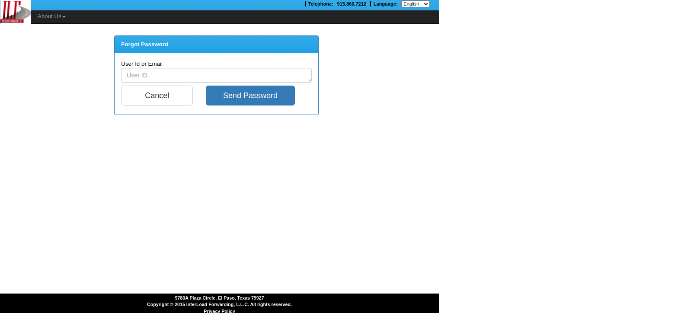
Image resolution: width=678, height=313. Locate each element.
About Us (52, 16)
